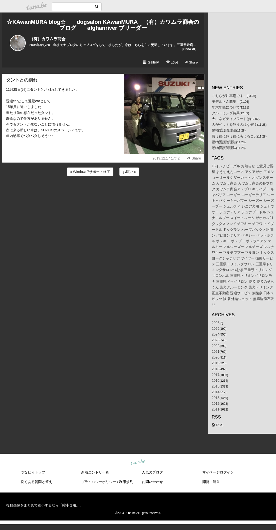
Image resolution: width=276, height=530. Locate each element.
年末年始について (226, 107)
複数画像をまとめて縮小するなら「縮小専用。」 (44, 505)
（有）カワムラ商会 (47, 39)
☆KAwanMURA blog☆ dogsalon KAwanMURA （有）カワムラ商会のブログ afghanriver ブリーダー (103, 25)
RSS (218, 425)
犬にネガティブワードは (231, 119)
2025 (216, 328)
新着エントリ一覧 (95, 472)
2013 (216, 398)
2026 (216, 323)
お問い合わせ (152, 482)
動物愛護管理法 (224, 130)
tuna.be (138, 462)
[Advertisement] (103, 190)
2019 (216, 363)
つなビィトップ (33, 472)
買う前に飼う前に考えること (234, 136)
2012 (216, 404)
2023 (216, 340)
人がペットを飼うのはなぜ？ (234, 124)
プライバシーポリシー (98, 482)
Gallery (151, 62)
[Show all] (189, 49)
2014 (216, 392)
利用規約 (126, 482)
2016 (216, 380)
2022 (216, 346)
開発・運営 (211, 482)
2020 (216, 357)
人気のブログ (152, 472)
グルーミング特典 (226, 113)
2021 (216, 352)
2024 (216, 334)
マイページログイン (218, 472)
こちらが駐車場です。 (229, 96)
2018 (216, 369)
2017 (216, 375)
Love (172, 62)
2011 (216, 409)
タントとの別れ (21, 80)
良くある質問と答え (36, 482)
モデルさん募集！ (226, 102)
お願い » (129, 172)
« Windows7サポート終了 (90, 172)
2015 (216, 386)
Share (191, 62)
